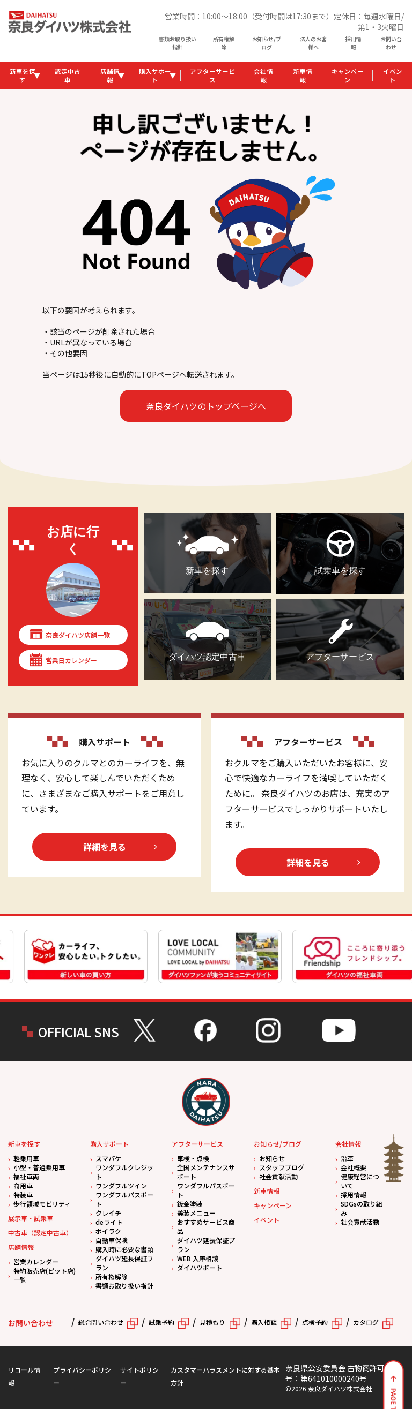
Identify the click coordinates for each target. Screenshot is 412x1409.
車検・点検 (193, 1158)
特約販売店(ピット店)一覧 (44, 1275)
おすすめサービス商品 (206, 1226)
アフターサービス (212, 75)
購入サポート (155, 75)
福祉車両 (26, 1176)
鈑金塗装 (190, 1203)
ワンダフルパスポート (124, 1199)
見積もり (212, 1322)
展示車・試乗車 (30, 1218)
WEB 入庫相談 (197, 1258)
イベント (266, 1219)
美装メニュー (196, 1212)
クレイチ (108, 1212)
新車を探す (22, 75)
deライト (109, 1221)
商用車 (23, 1185)
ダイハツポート (199, 1267)
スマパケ (108, 1158)
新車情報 (302, 75)
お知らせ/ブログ (266, 43)
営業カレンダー (35, 1261)
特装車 (23, 1194)
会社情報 (263, 75)
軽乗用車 (26, 1158)
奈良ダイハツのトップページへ (206, 406)
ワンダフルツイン (121, 1185)
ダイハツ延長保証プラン (124, 1263)
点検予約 (315, 1322)
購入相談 (264, 1322)
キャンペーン (348, 75)
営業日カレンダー (71, 660)
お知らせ (272, 1158)
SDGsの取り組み (361, 1208)
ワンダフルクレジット (124, 1172)
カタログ (366, 1322)
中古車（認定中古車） (40, 1232)
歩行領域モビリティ (42, 1203)
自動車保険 (111, 1240)
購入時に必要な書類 (124, 1249)
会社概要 (353, 1167)
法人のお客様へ (313, 43)
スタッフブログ (281, 1167)
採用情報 (353, 43)
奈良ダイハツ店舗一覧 (78, 634)
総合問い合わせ (100, 1322)
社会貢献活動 (278, 1176)
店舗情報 (110, 75)
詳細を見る (104, 846)
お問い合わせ (391, 43)
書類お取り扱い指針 (177, 43)
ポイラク (108, 1230)
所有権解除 (223, 43)
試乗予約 (161, 1322)
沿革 (347, 1158)
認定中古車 (67, 75)
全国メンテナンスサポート (206, 1172)
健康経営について (360, 1181)
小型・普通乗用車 (39, 1167)
